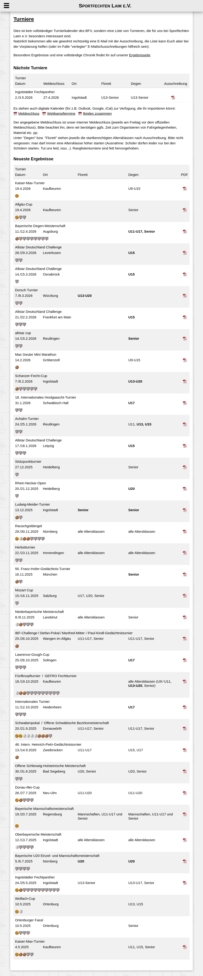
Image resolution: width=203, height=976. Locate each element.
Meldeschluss (31, 113)
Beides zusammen (99, 113)
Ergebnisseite (141, 55)
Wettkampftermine (63, 113)
